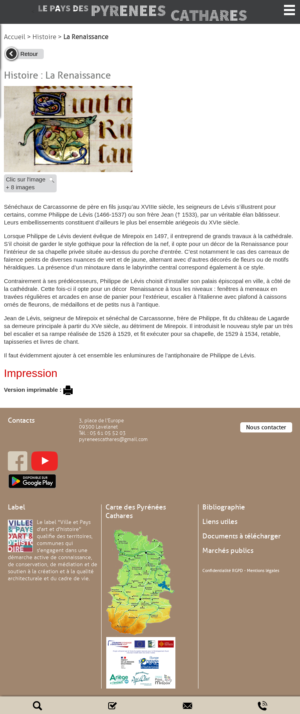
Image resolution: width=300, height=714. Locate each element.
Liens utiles (220, 521)
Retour (29, 53)
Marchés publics (228, 550)
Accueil (14, 37)
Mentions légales (263, 570)
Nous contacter (266, 427)
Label (16, 507)
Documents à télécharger (241, 536)
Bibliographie (223, 507)
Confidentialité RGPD (222, 570)
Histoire (44, 37)
